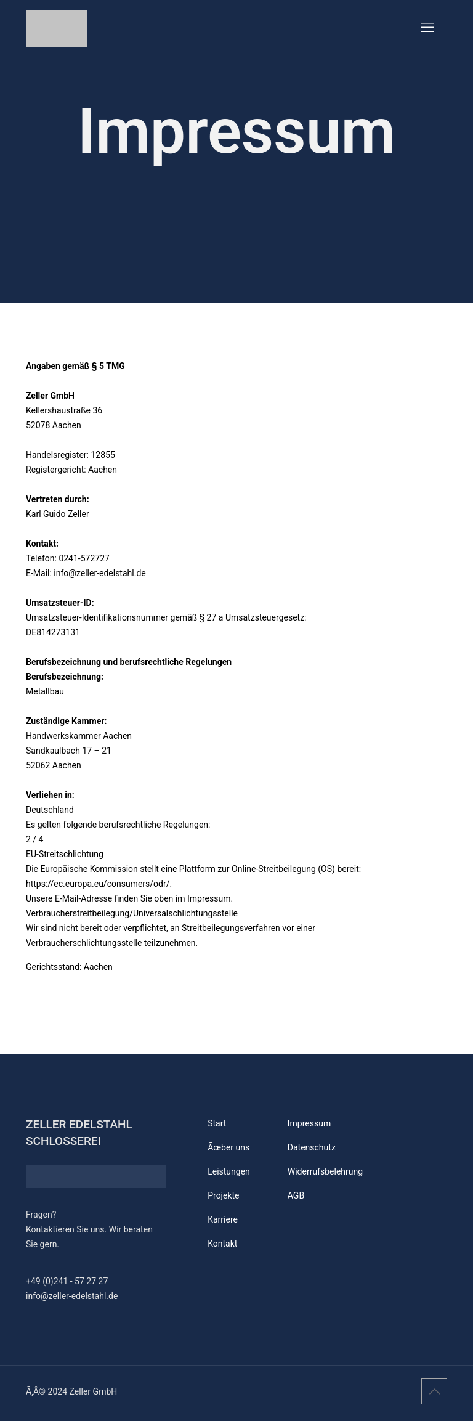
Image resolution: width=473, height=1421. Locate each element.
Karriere (223, 1219)
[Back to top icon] (434, 1391)
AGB (296, 1195)
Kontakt (222, 1243)
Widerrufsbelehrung (325, 1171)
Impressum (309, 1123)
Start (217, 1123)
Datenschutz (312, 1147)
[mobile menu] (427, 27)
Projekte (223, 1195)
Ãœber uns (228, 1147)
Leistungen (229, 1171)
